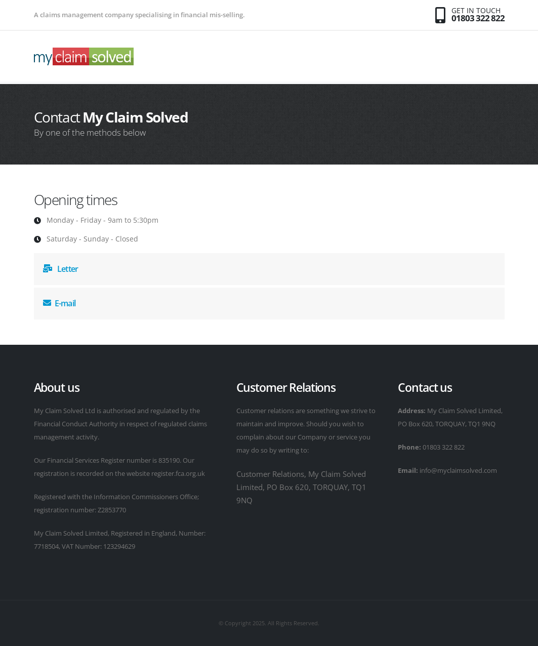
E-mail (59, 303)
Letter (60, 268)
